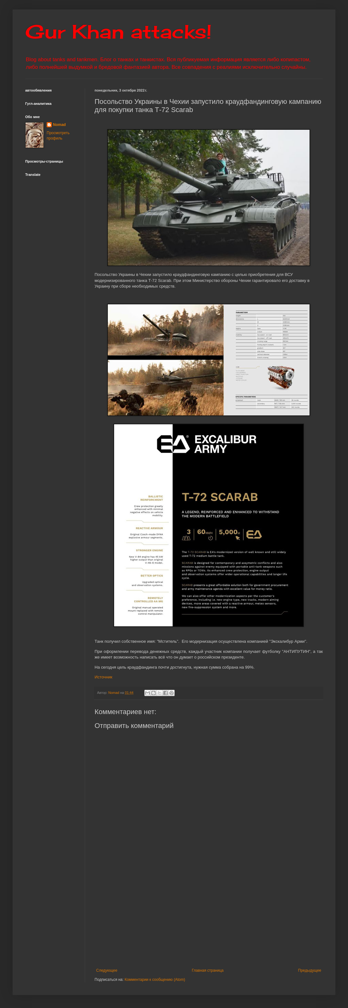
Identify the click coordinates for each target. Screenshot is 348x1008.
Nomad (59, 124)
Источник (103, 677)
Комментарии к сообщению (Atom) (155, 979)
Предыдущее (309, 970)
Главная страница (208, 970)
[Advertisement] (209, 916)
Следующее (106, 970)
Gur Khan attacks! (118, 31)
